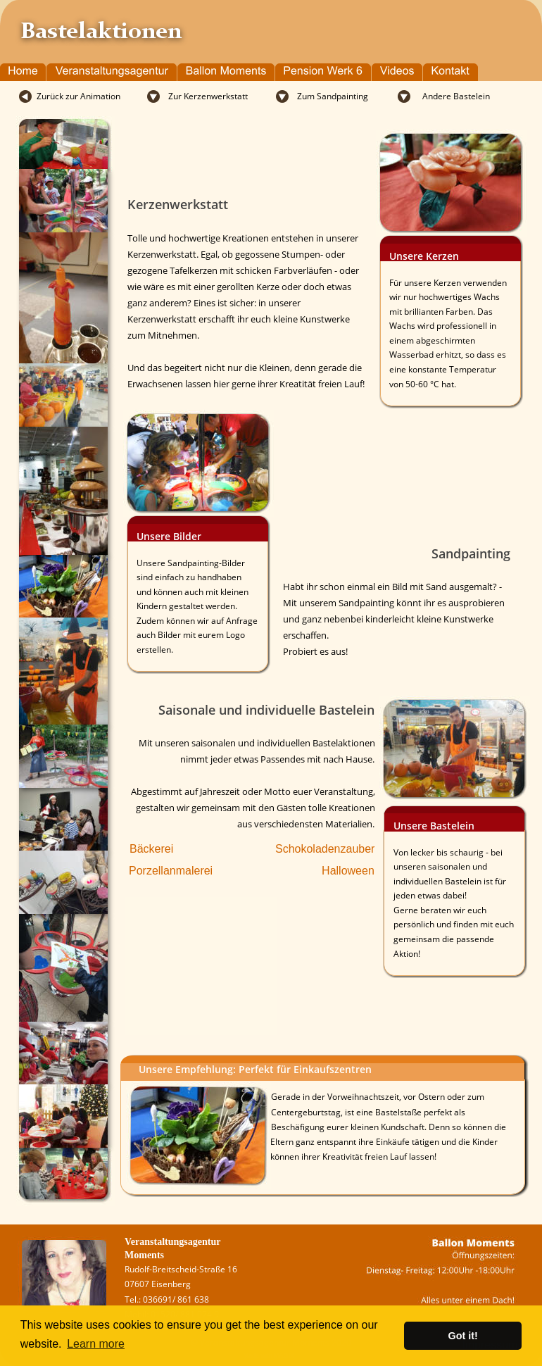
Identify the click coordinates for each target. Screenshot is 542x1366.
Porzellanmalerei (171, 871)
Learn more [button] (96, 1344)
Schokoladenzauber (324, 849)
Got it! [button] (463, 1335)
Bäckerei (151, 849)
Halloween (348, 871)
